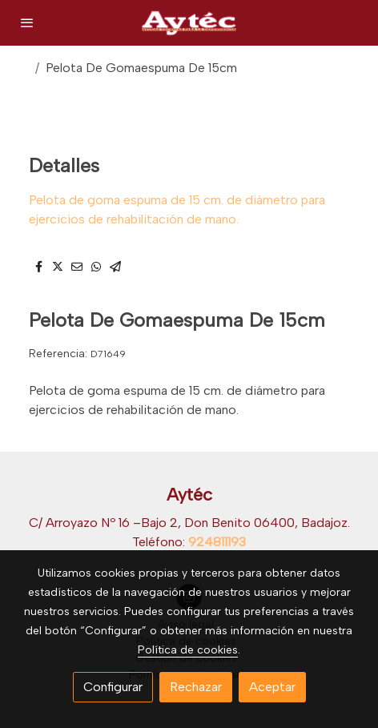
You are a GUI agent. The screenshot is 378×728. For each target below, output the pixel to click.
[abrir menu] (27, 22)
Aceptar (272, 686)
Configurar (113, 686)
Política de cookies (188, 650)
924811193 (217, 541)
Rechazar (196, 686)
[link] (189, 23)
